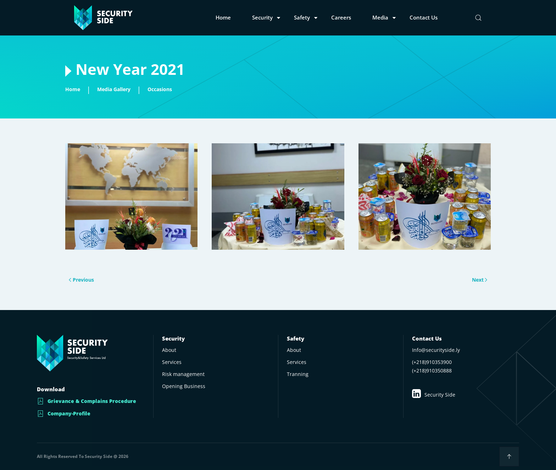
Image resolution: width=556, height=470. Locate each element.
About (294, 350)
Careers (341, 17)
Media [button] (380, 17)
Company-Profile (63, 413)
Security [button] (262, 17)
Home (223, 17)
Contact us (424, 17)
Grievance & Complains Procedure (86, 401)
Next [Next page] (474, 280)
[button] (478, 17)
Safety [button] (302, 17)
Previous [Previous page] (86, 280)
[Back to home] (103, 17)
